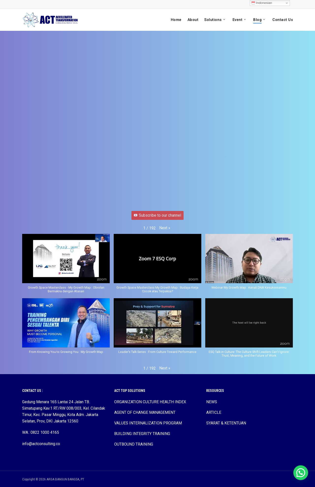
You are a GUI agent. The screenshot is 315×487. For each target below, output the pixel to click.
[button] (165, 228)
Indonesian (261, 3)
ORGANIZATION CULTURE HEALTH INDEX (150, 402)
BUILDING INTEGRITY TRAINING (142, 433)
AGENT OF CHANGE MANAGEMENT (144, 412)
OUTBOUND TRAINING (133, 444)
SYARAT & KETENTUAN (226, 423)
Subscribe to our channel (157, 215)
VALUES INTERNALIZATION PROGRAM (148, 423)
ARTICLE (213, 412)
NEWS (211, 402)
